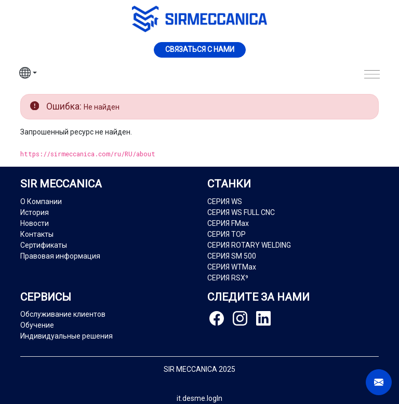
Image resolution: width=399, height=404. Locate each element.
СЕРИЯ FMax (228, 223)
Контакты (37, 234)
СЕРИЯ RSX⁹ (227, 278)
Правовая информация (60, 256)
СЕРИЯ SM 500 (231, 256)
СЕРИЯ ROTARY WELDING (249, 245)
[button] (28, 74)
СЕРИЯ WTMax (231, 267)
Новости (34, 223)
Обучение (37, 325)
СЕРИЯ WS (224, 201)
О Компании (41, 201)
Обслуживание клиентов (62, 314)
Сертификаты (43, 245)
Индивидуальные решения (66, 336)
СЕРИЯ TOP (226, 234)
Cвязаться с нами (199, 49)
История (34, 212)
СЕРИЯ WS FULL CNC (241, 212)
